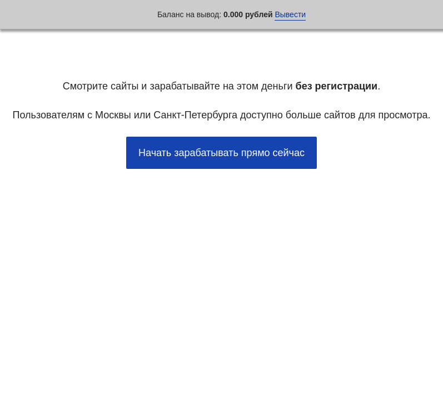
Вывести (290, 14)
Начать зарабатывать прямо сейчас (221, 152)
